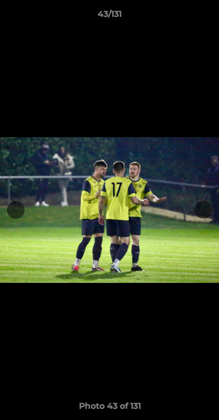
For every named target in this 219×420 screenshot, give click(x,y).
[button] (205, 17)
